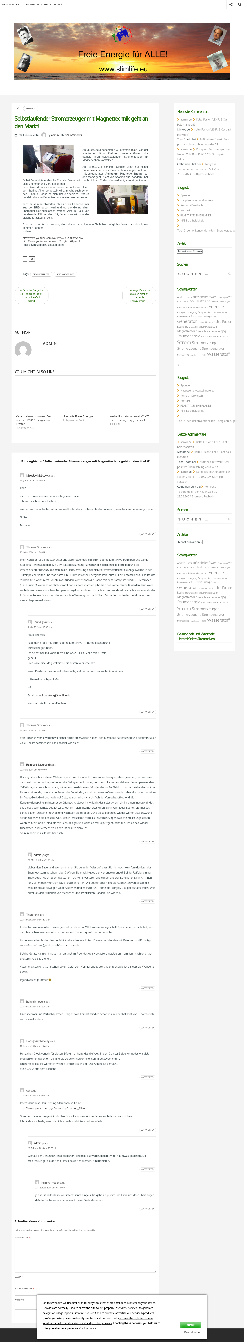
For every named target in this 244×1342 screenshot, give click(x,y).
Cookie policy (87, 1328)
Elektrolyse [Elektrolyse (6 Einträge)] (225, 301)
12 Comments (73, 135)
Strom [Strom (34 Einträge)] (184, 342)
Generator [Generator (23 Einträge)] (187, 321)
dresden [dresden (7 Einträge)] (185, 301)
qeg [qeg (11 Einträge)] (223, 331)
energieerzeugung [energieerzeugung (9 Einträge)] (187, 312)
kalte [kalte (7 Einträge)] (211, 322)
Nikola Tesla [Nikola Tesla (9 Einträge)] (203, 331)
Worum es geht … (12, 4)
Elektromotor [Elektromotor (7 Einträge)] (202, 307)
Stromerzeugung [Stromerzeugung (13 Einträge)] (189, 348)
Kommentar (22, 1237)
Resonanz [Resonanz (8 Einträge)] (206, 336)
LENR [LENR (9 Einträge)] (215, 326)
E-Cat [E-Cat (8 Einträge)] (192, 301)
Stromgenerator (65, 274)
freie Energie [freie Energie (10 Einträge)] (204, 316)
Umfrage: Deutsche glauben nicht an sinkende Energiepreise (139, 295)
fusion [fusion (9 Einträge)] (216, 316)
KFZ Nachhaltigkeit (192, 220)
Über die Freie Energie (78, 416)
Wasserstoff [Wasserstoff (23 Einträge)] (218, 354)
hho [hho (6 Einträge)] (206, 322)
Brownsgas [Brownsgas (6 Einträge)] (222, 297)
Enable (191, 1325)
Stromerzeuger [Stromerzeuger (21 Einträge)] (205, 342)
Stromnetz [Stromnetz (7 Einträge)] (182, 355)
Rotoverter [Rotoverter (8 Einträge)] (223, 336)
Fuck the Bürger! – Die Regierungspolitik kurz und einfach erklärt (31, 295)
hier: (134, 149)
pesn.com (95, 170)
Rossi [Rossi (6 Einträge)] (214, 336)
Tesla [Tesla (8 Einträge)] (203, 354)
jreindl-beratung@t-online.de (52, 695)
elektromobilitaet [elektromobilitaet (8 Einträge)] (186, 307)
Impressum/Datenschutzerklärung (47, 4)
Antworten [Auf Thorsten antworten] (147, 988)
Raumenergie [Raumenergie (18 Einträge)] (188, 335)
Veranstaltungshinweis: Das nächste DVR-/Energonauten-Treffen (35, 420)
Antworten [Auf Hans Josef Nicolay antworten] (147, 1077)
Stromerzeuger (41, 274)
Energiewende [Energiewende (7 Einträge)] (183, 316)
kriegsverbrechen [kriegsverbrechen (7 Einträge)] (204, 327)
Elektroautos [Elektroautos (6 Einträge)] (216, 301)
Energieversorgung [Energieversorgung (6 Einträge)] (219, 312)
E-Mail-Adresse (24, 1288)
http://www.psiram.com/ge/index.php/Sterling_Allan (52, 1108)
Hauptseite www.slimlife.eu (197, 200)
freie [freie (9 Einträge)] (193, 316)
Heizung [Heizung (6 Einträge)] (201, 322)
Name (19, 1277)
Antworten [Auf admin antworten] (147, 901)
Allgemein (31, 108)
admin (55, 135)
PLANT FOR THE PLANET (195, 215)
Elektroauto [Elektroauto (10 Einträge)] (203, 301)
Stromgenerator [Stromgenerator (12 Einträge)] (213, 348)
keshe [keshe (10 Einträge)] (181, 326)
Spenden (185, 195)
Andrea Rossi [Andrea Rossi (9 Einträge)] (184, 296)
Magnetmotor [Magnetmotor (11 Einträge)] (186, 331)
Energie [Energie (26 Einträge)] (216, 306)
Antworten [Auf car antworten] (147, 1130)
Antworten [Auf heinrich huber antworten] (147, 1027)
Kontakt (185, 210)
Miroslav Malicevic (37, 475)
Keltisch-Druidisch (191, 205)
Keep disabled (192, 1332)
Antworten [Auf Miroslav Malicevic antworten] (147, 534)
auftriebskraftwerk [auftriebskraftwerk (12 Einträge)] (204, 297)
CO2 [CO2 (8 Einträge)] (229, 297)
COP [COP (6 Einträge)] (179, 301)
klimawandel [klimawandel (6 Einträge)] (190, 327)
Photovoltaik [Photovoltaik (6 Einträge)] (215, 331)
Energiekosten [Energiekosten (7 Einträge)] (204, 312)
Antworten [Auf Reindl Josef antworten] (147, 712)
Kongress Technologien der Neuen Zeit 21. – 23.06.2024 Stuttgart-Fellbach (203, 154)
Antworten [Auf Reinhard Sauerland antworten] (147, 841)
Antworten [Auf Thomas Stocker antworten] (147, 609)
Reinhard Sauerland (38, 764)
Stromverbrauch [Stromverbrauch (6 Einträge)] (193, 355)
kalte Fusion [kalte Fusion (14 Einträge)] (223, 321)
